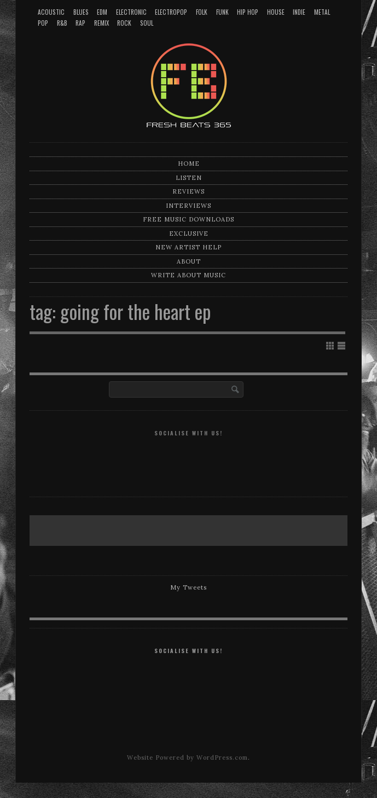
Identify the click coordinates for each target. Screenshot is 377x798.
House (276, 12)
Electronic (131, 12)
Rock (124, 23)
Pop (43, 23)
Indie (299, 12)
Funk (222, 12)
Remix (101, 23)
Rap (80, 23)
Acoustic (51, 12)
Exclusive (188, 233)
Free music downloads (188, 219)
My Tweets (188, 587)
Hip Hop (247, 12)
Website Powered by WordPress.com (187, 757)
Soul (146, 23)
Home (189, 163)
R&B (62, 23)
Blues (81, 12)
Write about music (188, 275)
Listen (189, 178)
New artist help (188, 247)
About (189, 261)
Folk (201, 12)
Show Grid (330, 346)
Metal (322, 12)
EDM (102, 12)
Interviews (188, 205)
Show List (341, 346)
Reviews (188, 191)
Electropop (171, 12)
